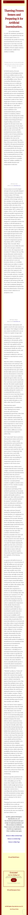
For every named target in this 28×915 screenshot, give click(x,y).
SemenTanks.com (17, 185)
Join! (13, 880)
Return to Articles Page (14, 839)
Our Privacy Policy (14, 909)
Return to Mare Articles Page (14, 835)
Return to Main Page (14, 842)
